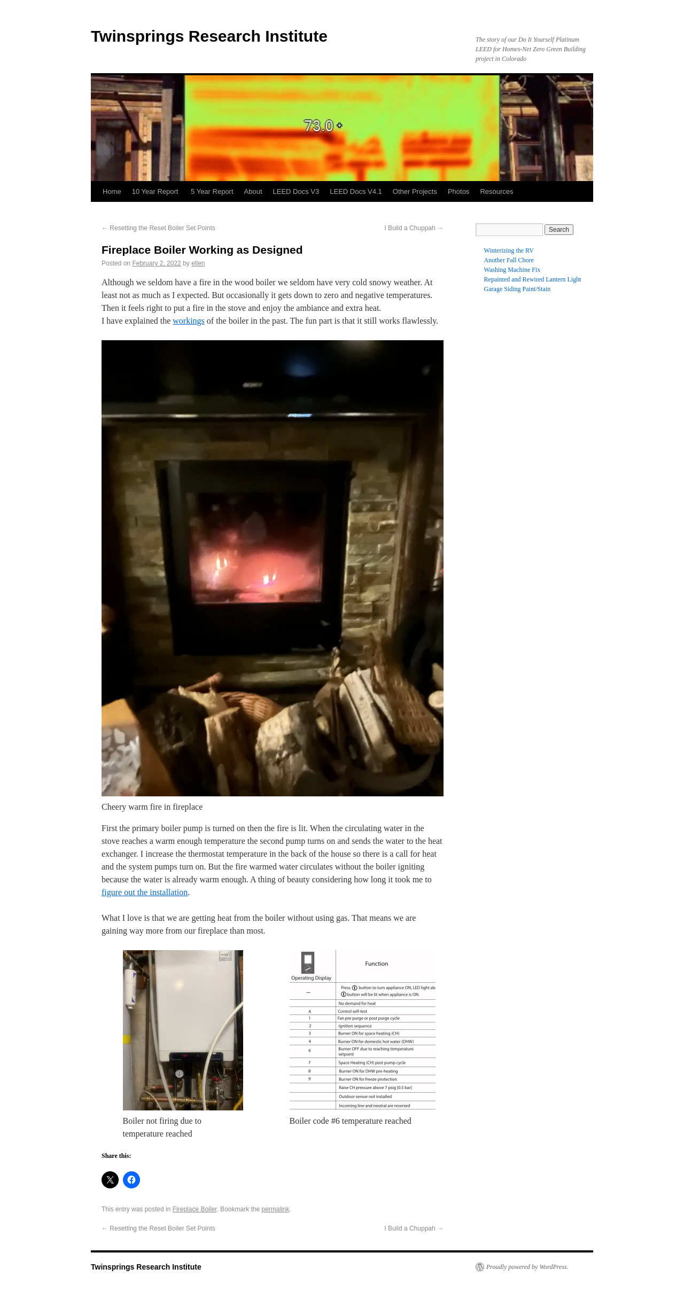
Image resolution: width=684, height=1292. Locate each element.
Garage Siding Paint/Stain (517, 289)
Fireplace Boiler (195, 1209)
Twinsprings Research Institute (209, 36)
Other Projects (415, 191)
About (253, 191)
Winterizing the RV (509, 250)
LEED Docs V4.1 (356, 191)
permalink (276, 1209)
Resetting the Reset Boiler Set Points (158, 228)
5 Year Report (212, 191)
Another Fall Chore (509, 260)
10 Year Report (156, 191)
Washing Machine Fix (512, 269)
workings (189, 320)
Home (112, 191)
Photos (458, 191)
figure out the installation (145, 892)
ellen (198, 263)
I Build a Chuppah (414, 228)
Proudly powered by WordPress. (527, 1267)
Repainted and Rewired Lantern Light (532, 279)
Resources (496, 191)
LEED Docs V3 (296, 191)
